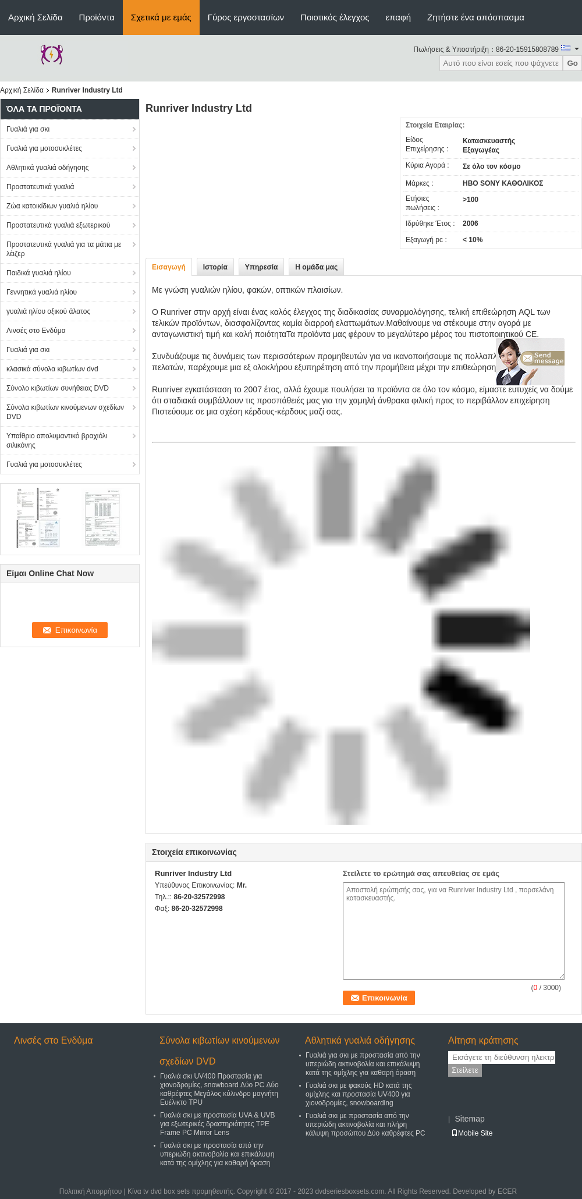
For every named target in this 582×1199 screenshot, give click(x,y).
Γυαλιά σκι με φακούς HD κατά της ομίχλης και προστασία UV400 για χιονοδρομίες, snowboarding (358, 1094)
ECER (507, 1191)
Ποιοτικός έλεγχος (334, 17)
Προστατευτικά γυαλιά (40, 187)
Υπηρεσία (261, 267)
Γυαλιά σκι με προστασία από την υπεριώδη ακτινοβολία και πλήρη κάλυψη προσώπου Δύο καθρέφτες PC (365, 1124)
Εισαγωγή (169, 267)
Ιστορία (215, 267)
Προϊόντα (97, 17)
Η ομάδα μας (316, 267)
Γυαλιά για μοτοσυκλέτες (44, 148)
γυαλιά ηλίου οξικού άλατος (48, 311)
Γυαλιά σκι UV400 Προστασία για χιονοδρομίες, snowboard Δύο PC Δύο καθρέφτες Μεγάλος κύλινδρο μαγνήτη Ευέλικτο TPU (219, 1089)
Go (572, 63)
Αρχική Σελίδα (35, 17)
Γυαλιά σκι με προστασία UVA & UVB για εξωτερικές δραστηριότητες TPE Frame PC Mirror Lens (217, 1124)
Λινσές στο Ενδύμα (36, 331)
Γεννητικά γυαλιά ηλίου (41, 292)
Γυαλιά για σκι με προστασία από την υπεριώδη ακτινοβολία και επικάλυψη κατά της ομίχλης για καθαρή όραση (363, 1064)
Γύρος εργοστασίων (246, 17)
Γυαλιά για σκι (27, 129)
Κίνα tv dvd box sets (158, 1191)
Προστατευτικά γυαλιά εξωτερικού (58, 225)
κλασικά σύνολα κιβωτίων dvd (52, 369)
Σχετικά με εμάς (161, 17)
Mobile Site (471, 1133)
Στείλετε (465, 1070)
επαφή (398, 17)
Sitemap (469, 1118)
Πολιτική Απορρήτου (90, 1191)
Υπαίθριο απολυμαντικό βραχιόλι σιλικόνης (57, 440)
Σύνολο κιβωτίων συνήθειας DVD (57, 388)
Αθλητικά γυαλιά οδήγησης (47, 168)
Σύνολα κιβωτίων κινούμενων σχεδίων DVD (65, 412)
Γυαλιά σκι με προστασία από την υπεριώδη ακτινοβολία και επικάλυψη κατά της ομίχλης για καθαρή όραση (217, 1154)
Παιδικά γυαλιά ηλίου (38, 273)
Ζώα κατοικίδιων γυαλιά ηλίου (52, 206)
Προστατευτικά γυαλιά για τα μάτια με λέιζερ (63, 249)
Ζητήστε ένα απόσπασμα (475, 17)
